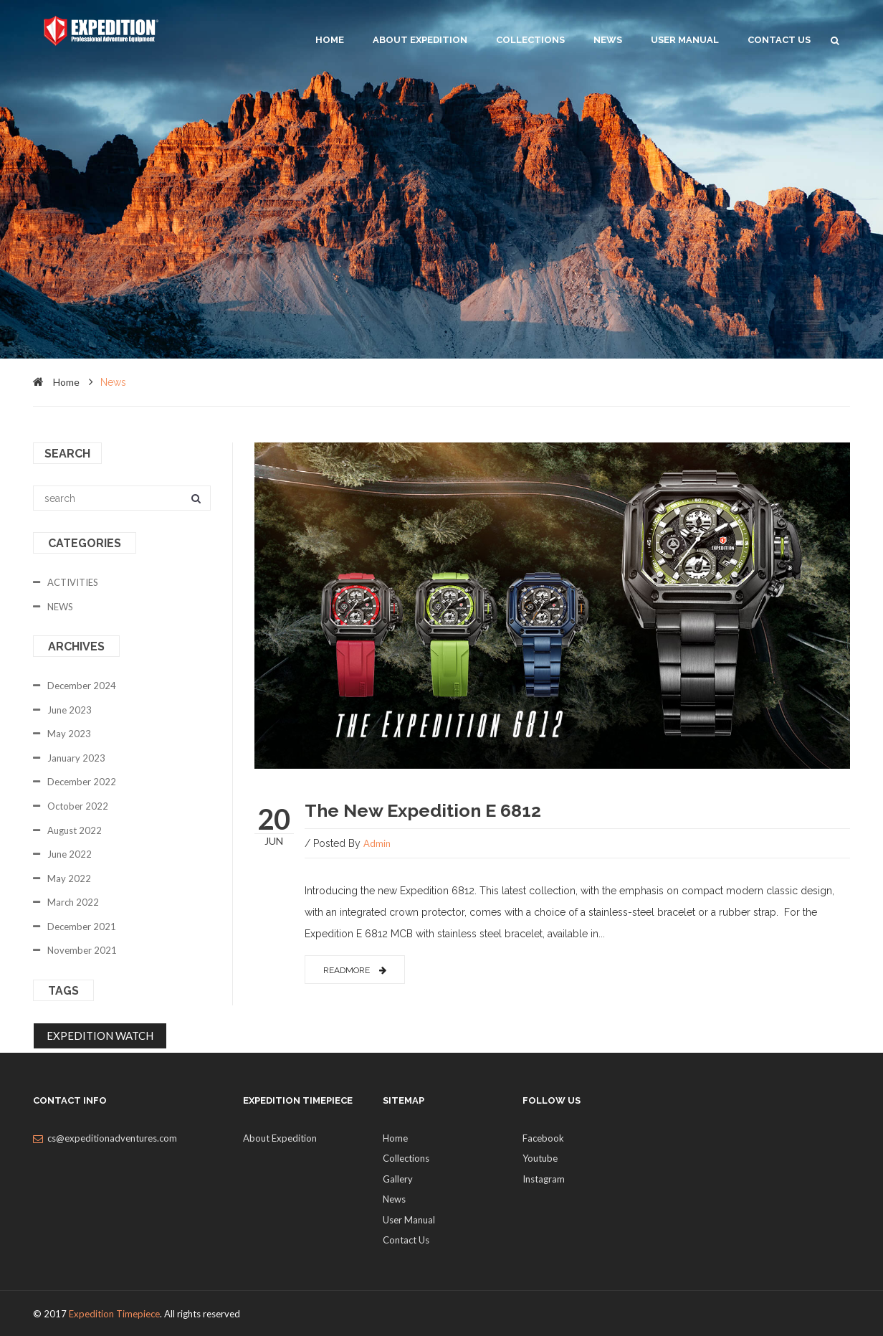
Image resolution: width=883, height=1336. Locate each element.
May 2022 (69, 878)
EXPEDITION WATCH (100, 1035)
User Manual (685, 39)
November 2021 (82, 950)
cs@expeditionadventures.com (112, 1138)
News (607, 39)
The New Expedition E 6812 (423, 810)
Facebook (543, 1138)
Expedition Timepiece (114, 1314)
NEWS (60, 606)
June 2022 (69, 854)
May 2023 (69, 733)
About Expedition (420, 39)
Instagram (543, 1179)
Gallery (398, 1179)
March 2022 (73, 902)
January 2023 (76, 758)
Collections (530, 39)
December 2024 (81, 685)
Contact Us (779, 39)
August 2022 (74, 830)
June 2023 (69, 710)
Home (395, 1138)
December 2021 (81, 926)
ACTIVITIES (72, 582)
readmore (354, 970)
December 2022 (81, 781)
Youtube (540, 1158)
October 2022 (77, 806)
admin (377, 843)
